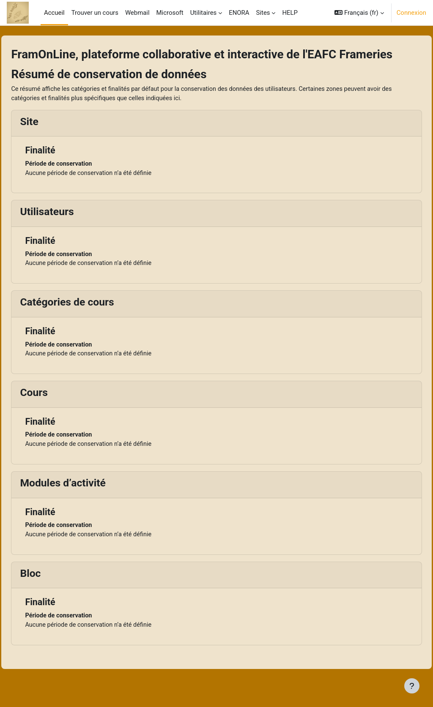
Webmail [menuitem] (137, 12)
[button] (359, 12)
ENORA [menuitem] (239, 12)
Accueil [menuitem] (54, 12)
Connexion (411, 12)
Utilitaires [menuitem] (203, 12)
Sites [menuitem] (263, 12)
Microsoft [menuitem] (170, 12)
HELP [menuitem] (290, 12)
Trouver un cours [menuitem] (94, 12)
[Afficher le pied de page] (411, 685)
